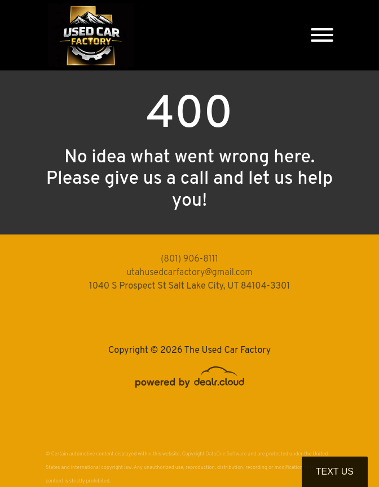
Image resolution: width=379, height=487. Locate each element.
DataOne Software (226, 454)
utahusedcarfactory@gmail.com (189, 272)
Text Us (335, 471)
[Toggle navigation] (322, 35)
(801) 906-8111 (189, 259)
